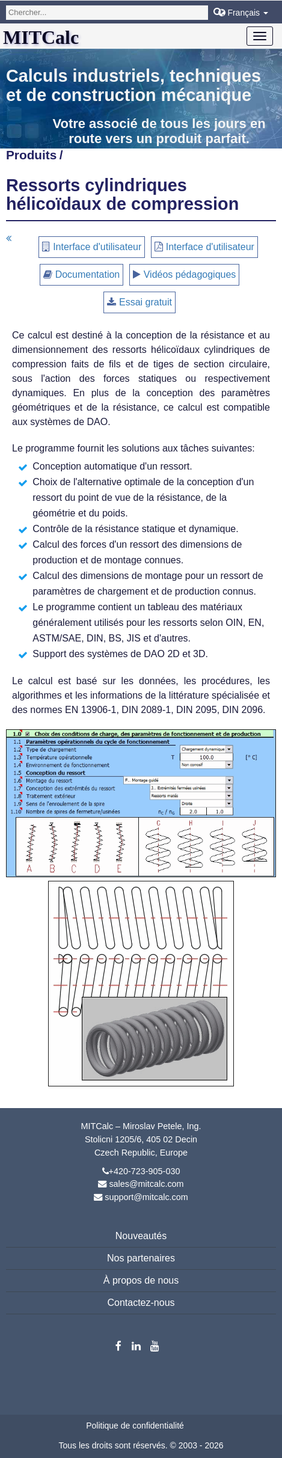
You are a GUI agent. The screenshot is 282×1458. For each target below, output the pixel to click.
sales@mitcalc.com (146, 1184)
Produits (31, 155)
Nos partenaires (141, 1258)
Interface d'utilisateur (97, 247)
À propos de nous (141, 1280)
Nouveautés (141, 1236)
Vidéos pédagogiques (190, 274)
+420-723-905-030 (144, 1171)
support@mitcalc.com (146, 1197)
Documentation (87, 274)
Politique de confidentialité (135, 1425)
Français (243, 12)
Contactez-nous (140, 1302)
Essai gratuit (145, 302)
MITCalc (41, 37)
